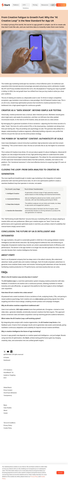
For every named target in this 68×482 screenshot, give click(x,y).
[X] (5, 352)
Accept (60, 472)
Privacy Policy (34, 476)
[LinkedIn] (11, 352)
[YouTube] (8, 352)
